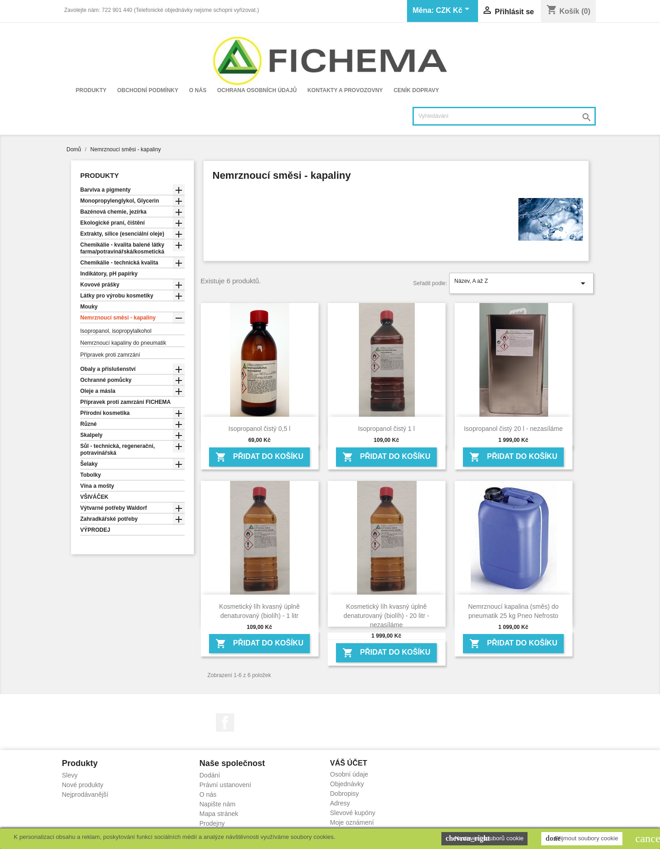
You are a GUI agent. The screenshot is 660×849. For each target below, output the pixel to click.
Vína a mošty (97, 486)
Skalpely (91, 435)
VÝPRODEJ (95, 530)
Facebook (225, 722)
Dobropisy (344, 793)
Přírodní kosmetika (105, 413)
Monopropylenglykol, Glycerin (119, 201)
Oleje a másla (98, 391)
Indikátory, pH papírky (109, 273)
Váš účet (348, 763)
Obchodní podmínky (147, 90)
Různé (88, 424)
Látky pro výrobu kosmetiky (116, 295)
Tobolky (90, 475)
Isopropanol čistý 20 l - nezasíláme (513, 428)
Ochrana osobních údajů (257, 90)
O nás (197, 90)
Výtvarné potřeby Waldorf (113, 508)
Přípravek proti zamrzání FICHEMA (125, 402)
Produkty (91, 90)
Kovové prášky (99, 284)
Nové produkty (82, 784)
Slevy (69, 775)
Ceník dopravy (416, 90)
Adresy (340, 803)
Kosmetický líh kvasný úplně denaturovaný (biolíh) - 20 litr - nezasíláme (386, 615)
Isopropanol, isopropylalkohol (115, 331)
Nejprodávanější (85, 794)
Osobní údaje (349, 774)
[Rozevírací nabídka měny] (454, 11)
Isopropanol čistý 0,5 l (259, 428)
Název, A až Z (521, 283)
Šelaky (89, 464)
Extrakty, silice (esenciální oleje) (122, 234)
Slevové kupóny (352, 812)
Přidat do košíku (259, 457)
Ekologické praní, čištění (112, 223)
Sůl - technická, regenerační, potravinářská (117, 449)
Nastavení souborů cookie (484, 838)
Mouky (89, 306)
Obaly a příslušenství (108, 369)
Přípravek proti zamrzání (110, 355)
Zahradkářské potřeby (109, 519)
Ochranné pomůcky (106, 380)
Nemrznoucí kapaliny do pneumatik (123, 343)
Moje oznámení (352, 822)
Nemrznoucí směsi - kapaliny (118, 317)
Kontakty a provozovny (345, 90)
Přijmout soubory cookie (581, 838)
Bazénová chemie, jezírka (113, 212)
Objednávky (347, 784)
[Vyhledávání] (504, 116)
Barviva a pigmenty (105, 190)
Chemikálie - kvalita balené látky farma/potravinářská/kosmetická (122, 248)
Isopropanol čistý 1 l (386, 428)
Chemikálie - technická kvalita (119, 262)
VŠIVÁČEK (94, 497)
